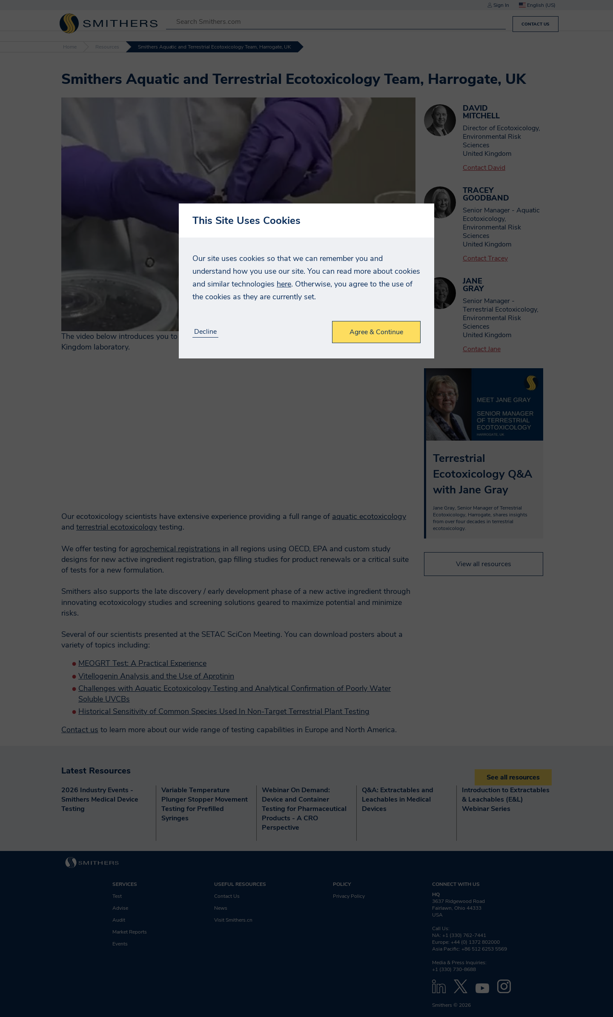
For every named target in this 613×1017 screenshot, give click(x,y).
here (284, 284)
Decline (205, 331)
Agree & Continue (376, 332)
